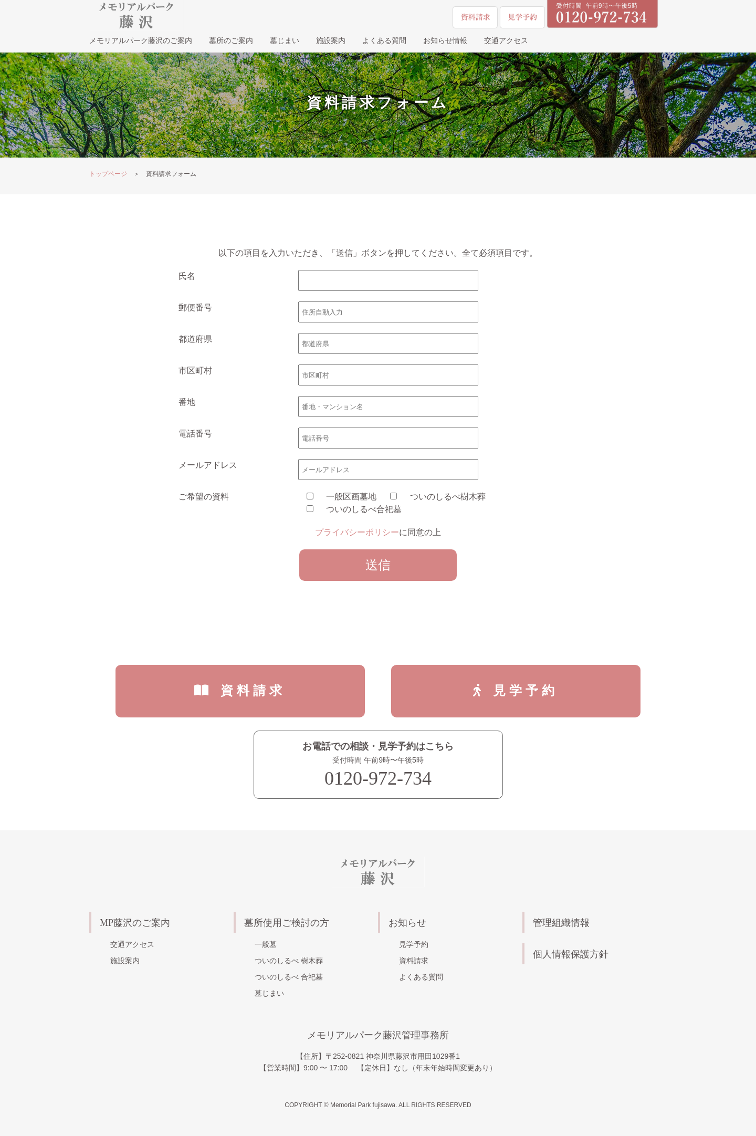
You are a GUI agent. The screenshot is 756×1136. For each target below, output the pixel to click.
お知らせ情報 (445, 41)
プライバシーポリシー (357, 532)
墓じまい (284, 41)
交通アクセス (506, 41)
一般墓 (266, 944)
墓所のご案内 (231, 41)
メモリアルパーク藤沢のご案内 (140, 41)
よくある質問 (384, 41)
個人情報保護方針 (570, 955)
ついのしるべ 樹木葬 (289, 960)
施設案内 (330, 41)
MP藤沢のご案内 (135, 923)
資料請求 (253, 690)
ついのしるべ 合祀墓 (289, 977)
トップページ (108, 174)
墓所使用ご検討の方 (286, 923)
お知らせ (407, 923)
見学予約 (526, 690)
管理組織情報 (561, 923)
